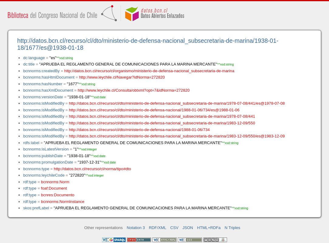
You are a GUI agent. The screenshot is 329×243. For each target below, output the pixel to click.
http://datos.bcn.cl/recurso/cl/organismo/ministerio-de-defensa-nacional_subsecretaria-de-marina (149, 71)
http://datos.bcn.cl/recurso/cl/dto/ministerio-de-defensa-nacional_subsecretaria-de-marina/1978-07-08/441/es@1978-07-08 (177, 103)
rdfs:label (31, 142)
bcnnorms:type (36, 169)
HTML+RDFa (209, 227)
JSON (187, 227)
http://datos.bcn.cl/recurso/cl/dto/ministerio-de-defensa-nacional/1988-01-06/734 (139, 129)
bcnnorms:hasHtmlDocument (48, 77)
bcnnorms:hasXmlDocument (48, 90)
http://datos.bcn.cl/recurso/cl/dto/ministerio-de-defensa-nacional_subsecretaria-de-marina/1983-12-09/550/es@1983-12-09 (177, 136)
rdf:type (29, 182)
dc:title (29, 64)
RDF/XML (157, 227)
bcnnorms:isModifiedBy (43, 103)
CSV (174, 227)
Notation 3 (136, 227)
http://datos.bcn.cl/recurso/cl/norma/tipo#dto (92, 169)
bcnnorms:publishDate (43, 156)
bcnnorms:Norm (55, 182)
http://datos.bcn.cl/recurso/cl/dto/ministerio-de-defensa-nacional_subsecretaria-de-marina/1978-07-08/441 (162, 116)
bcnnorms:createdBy (41, 71)
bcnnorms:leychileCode (43, 175)
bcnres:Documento (57, 195)
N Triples (232, 227)
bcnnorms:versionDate (43, 97)
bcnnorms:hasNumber (42, 84)
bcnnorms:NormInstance (62, 201)
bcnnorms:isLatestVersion (46, 149)
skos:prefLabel (36, 208)
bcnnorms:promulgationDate (48, 162)
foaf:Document (54, 188)
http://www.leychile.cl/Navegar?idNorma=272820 (121, 77)
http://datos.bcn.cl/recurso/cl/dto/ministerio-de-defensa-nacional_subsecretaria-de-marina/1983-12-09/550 (162, 123)
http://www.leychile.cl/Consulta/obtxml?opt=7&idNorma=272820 (134, 90)
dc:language (34, 58)
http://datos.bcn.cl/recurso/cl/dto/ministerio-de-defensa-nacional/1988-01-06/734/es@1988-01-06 (154, 110)
